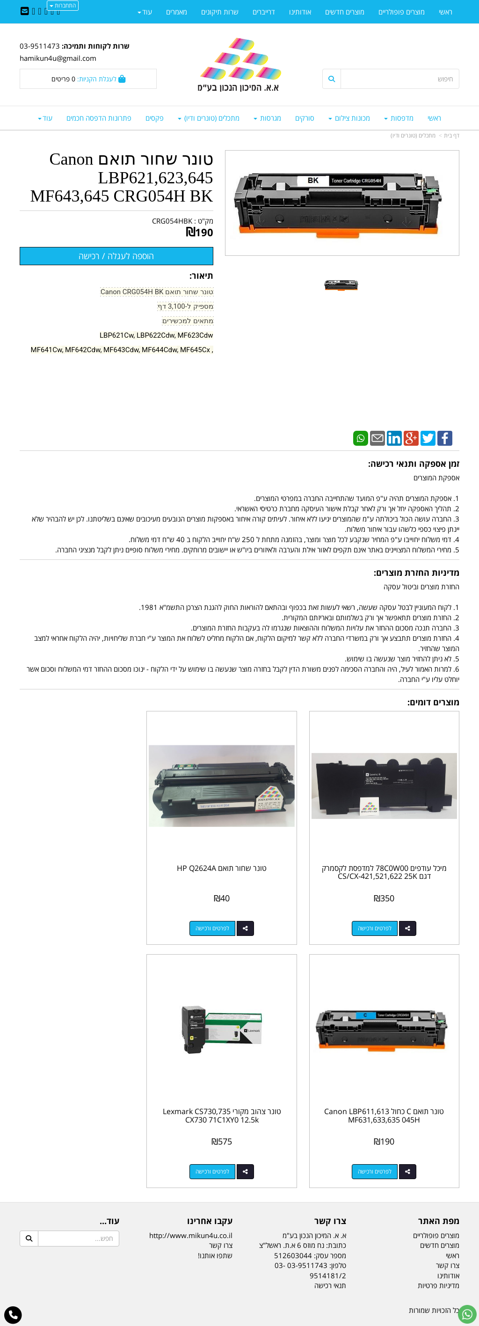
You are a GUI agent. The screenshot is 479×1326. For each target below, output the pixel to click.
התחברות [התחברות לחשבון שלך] (63, 5)
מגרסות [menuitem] (267, 118)
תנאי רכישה (330, 1259)
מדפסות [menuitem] (399, 118)
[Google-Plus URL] (39, 11)
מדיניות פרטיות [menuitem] (438, 1259)
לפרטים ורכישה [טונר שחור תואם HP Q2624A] (230, 915)
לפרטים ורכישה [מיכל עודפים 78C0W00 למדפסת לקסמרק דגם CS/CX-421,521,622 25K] (381, 915)
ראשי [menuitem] (434, 118)
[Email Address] (25, 11)
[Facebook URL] (58, 11)
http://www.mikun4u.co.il (190, 1209)
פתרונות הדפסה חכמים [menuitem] (98, 118)
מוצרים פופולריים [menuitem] (401, 11)
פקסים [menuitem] (154, 118)
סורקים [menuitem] (304, 118)
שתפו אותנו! (215, 1229)
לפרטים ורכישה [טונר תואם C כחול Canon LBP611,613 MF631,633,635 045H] (79, 915)
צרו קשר (220, 1219)
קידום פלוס (226, 1319)
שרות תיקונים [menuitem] (220, 11)
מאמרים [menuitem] (176, 11)
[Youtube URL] (33, 11)
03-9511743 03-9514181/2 (310, 1244)
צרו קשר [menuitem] (447, 1239)
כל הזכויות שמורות (434, 1284)
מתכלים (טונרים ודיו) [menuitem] (209, 118)
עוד (45, 118)
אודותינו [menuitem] (300, 11)
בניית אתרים (202, 1319)
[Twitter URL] (52, 11)
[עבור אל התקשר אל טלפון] (13, 1315)
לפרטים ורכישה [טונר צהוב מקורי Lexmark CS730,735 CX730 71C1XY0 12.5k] (381, 1145)
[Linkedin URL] (46, 11)
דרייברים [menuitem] (264, 11)
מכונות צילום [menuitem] (349, 118)
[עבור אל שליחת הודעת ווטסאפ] (467, 1314)
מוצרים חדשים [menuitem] (344, 11)
